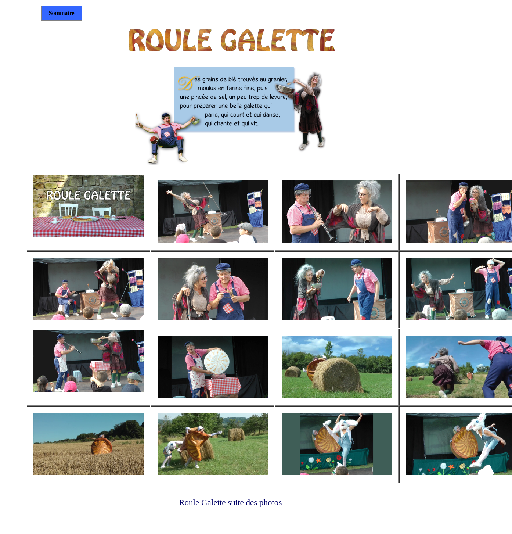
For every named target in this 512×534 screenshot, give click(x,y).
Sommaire (62, 13)
